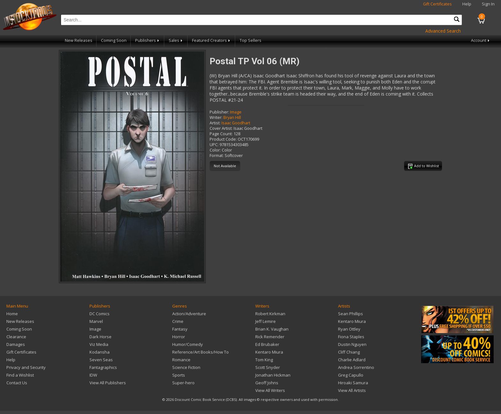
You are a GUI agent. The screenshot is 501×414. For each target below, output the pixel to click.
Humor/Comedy (187, 344)
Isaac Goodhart (235, 123)
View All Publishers (107, 383)
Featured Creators (211, 40)
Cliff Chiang (349, 352)
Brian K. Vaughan (272, 329)
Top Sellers (250, 40)
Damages (15, 344)
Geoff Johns (266, 383)
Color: (215, 150)
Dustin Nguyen (352, 344)
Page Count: (221, 134)
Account (480, 40)
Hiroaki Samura (353, 383)
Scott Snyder (267, 367)
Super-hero (183, 383)
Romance (181, 360)
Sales (176, 40)
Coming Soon (114, 40)
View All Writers (270, 390)
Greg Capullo (350, 375)
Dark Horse (100, 337)
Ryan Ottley (349, 329)
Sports (178, 375)
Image (236, 112)
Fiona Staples (351, 337)
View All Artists (352, 390)
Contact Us (16, 383)
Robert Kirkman (270, 313)
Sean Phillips (350, 313)
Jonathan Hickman (272, 375)
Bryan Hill (232, 117)
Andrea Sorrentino (356, 367)
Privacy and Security (26, 367)
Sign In (488, 4)
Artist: (215, 123)
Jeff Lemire (265, 321)
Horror (178, 337)
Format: (217, 155)
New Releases (78, 40)
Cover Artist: (221, 128)
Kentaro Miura (269, 352)
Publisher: (219, 112)
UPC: (214, 144)
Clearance (16, 337)
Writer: (216, 117)
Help (466, 4)
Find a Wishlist (20, 375)
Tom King (264, 360)
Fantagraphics (103, 367)
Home (12, 313)
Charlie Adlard (352, 360)
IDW (93, 375)
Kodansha (99, 352)
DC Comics (99, 313)
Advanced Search (443, 31)
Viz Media (98, 344)
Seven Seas (101, 360)
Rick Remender (269, 337)
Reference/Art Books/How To (200, 352)
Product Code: (223, 139)
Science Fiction (186, 367)
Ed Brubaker (267, 344)
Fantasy (180, 329)
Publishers (147, 40)
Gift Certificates (437, 4)
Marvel (96, 321)
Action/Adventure (189, 313)
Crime (177, 321)
